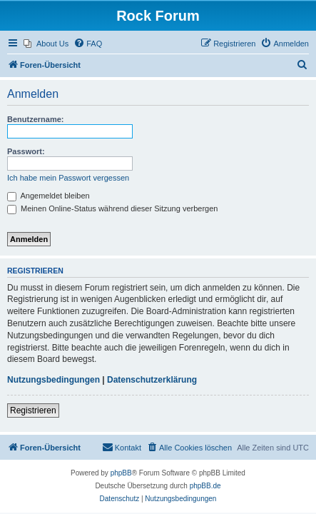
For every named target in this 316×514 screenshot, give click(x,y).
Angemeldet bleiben (48, 195)
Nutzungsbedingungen (53, 380)
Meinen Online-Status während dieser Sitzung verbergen (112, 208)
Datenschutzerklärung (152, 380)
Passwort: (26, 151)
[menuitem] (46, 43)
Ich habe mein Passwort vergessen (68, 177)
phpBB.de (205, 486)
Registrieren (33, 410)
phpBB (121, 473)
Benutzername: (35, 119)
